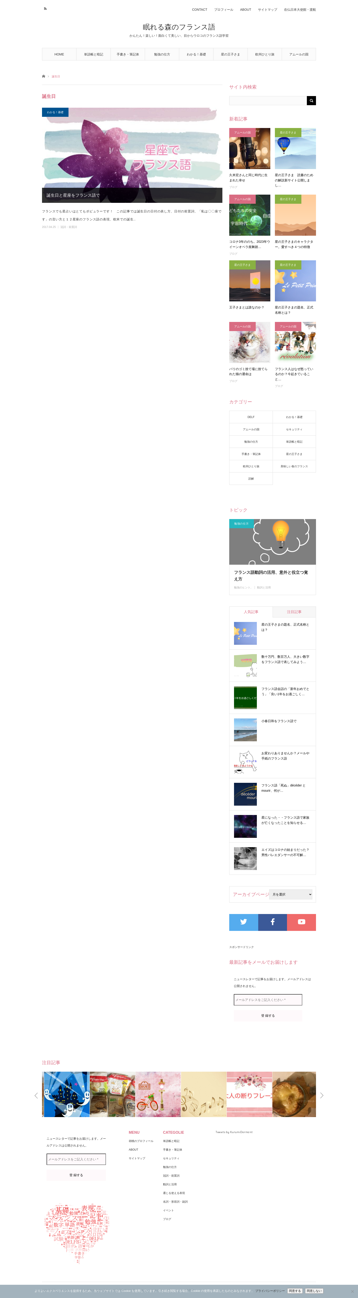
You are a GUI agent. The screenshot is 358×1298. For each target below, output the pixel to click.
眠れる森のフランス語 (179, 27)
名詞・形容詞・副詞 (175, 1201)
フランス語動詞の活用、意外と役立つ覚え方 (271, 575)
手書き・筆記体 (128, 54)
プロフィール (223, 9)
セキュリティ (294, 429)
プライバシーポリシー (270, 1291)
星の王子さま (230, 54)
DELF (251, 417)
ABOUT (245, 9)
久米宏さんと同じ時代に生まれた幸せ (248, 177)
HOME (59, 54)
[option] (65, 1094)
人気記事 (251, 612)
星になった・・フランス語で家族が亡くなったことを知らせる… (285, 820)
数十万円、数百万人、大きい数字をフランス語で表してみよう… (285, 659)
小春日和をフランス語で (279, 721)
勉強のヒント (242, 587)
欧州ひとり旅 (264, 54)
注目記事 (294, 612)
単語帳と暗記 (93, 54)
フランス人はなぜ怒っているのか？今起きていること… (294, 374)
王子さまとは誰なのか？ (246, 307)
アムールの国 (298, 54)
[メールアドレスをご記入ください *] (268, 999)
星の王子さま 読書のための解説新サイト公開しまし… (294, 180)
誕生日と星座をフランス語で (73, 195)
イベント (168, 1210)
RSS (45, 8)
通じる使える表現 (174, 1193)
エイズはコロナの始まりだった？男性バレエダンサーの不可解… (285, 852)
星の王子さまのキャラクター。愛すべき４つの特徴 (294, 244)
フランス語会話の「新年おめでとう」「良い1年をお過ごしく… (285, 691)
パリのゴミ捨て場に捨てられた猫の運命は (248, 371)
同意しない (314, 1291)
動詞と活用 (264, 587)
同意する (295, 1291)
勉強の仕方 (162, 54)
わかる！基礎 (196, 54)
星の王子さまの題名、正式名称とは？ (294, 310)
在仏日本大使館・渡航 (300, 9)
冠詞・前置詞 (69, 227)
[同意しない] (352, 1291)
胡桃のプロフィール (141, 1141)
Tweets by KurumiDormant (234, 1132)
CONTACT (199, 9)
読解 (251, 478)
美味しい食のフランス (294, 466)
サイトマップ (267, 9)
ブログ (233, 187)
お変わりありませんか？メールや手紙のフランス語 (285, 755)
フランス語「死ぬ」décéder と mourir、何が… (283, 788)
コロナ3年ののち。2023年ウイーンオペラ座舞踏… (249, 244)
